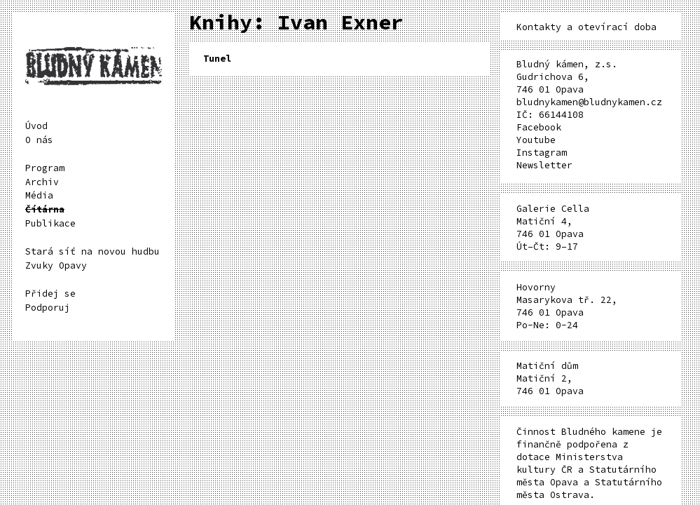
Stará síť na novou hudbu (92, 251)
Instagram (541, 153)
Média (39, 195)
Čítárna (44, 209)
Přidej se (50, 293)
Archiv (42, 182)
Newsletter (544, 165)
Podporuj (47, 308)
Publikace (50, 223)
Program (44, 168)
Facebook (538, 127)
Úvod (36, 126)
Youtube (536, 140)
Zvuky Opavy (56, 265)
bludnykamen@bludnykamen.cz (589, 102)
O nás (39, 140)
